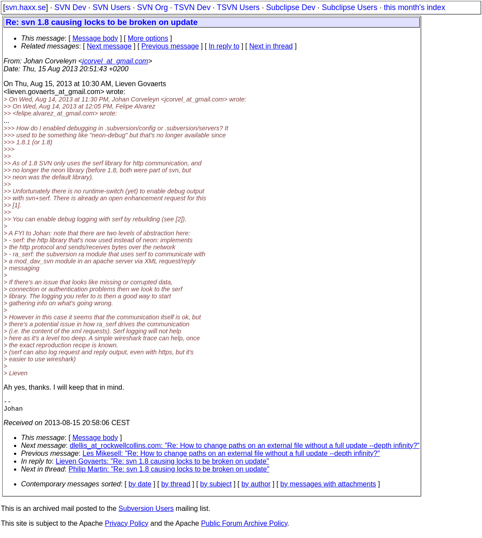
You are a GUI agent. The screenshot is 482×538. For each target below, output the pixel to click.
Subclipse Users (349, 7)
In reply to (224, 46)
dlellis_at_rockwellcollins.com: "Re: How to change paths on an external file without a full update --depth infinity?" (244, 449)
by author (256, 487)
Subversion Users (146, 512)
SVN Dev (70, 7)
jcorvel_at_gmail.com (115, 61)
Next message (109, 46)
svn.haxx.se (25, 7)
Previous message (170, 46)
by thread (175, 487)
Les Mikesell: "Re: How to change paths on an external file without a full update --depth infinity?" (231, 457)
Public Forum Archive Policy (244, 527)
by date (139, 487)
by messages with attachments (328, 487)
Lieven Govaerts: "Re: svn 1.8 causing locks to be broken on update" (162, 464)
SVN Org (152, 7)
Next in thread (271, 46)
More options (148, 38)
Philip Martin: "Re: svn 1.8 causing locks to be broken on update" (169, 472)
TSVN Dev (192, 7)
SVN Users (111, 7)
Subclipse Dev (290, 7)
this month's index (414, 7)
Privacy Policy (126, 527)
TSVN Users (238, 7)
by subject (216, 487)
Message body (95, 38)
